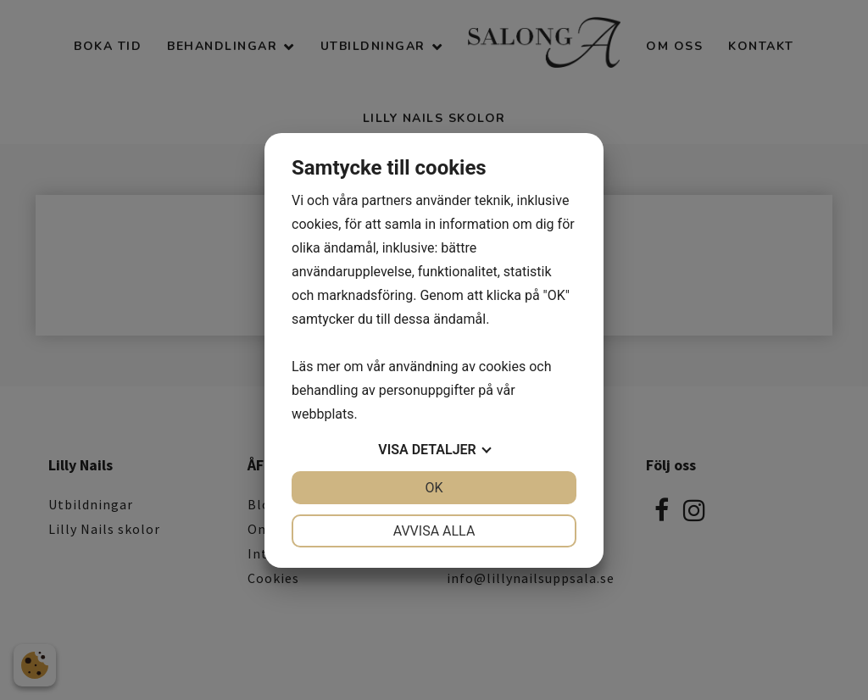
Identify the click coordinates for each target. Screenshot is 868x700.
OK (433, 488)
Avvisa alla (434, 531)
